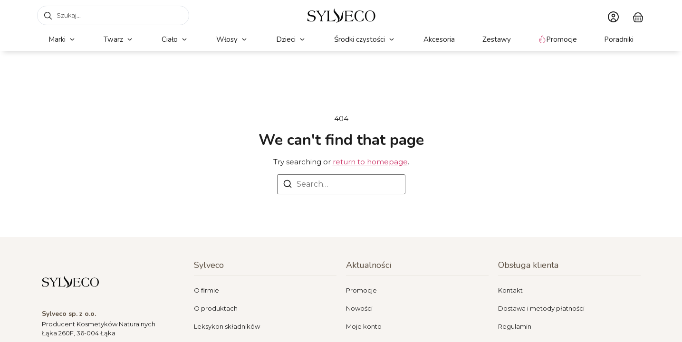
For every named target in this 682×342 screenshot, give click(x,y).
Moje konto (364, 326)
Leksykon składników (227, 326)
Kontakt (510, 290)
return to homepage (370, 161)
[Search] (287, 185)
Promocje (361, 290)
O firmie (206, 290)
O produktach (216, 308)
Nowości (359, 308)
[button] (62, 39)
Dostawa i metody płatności (541, 308)
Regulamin (514, 326)
